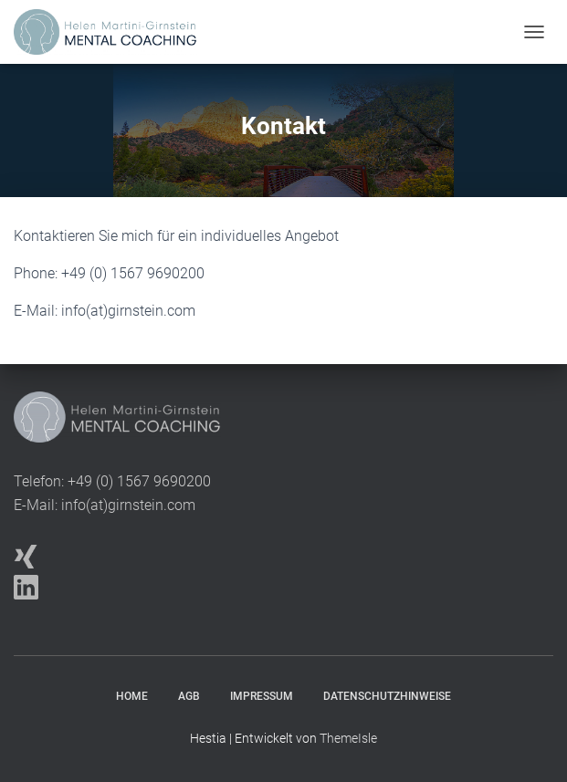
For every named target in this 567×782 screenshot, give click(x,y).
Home (132, 696)
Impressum (261, 696)
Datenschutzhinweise (387, 696)
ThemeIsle (348, 738)
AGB (189, 696)
